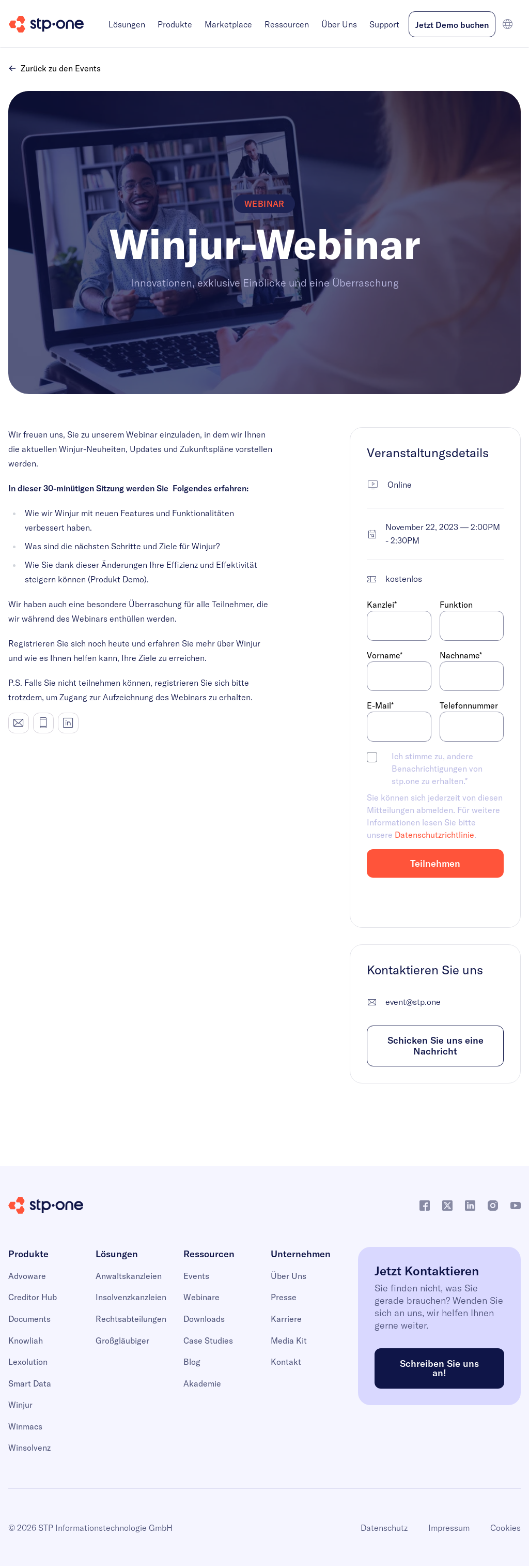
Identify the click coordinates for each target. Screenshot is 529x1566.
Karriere (286, 1319)
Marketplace (228, 24)
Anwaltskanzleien (129, 1276)
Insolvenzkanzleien (131, 1297)
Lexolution (28, 1362)
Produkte (175, 24)
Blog (191, 1362)
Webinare (201, 1297)
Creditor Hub (32, 1297)
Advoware (27, 1276)
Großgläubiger (122, 1340)
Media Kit (289, 1340)
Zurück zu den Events (54, 68)
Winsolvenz (29, 1447)
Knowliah (25, 1340)
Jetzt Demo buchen (452, 25)
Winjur (20, 1404)
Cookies (505, 1528)
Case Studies (208, 1340)
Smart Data (29, 1383)
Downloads (204, 1319)
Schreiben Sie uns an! (439, 1368)
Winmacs (25, 1426)
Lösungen (126, 24)
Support (384, 24)
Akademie (202, 1383)
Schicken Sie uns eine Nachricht (435, 1046)
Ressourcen (286, 24)
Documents (29, 1319)
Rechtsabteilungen (131, 1319)
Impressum (449, 1528)
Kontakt (286, 1362)
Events (196, 1276)
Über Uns (339, 24)
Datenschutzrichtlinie (434, 835)
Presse (284, 1297)
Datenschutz (384, 1528)
